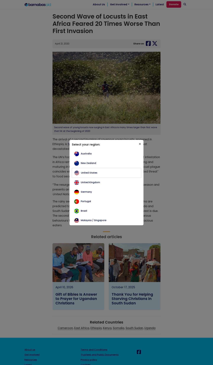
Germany (86, 192)
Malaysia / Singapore (93, 220)
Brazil (84, 211)
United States (89, 172)
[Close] (139, 144)
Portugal (86, 201)
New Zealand (88, 163)
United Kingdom (90, 182)
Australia (86, 153)
